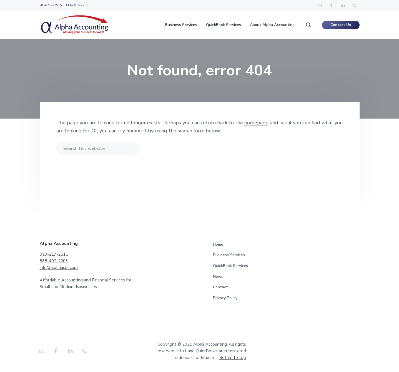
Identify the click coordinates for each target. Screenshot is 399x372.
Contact (220, 287)
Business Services (229, 255)
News (218, 276)
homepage (256, 122)
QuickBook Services (230, 265)
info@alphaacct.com (59, 267)
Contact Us (340, 24)
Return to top (232, 357)
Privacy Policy (225, 298)
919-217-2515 (51, 5)
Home (218, 244)
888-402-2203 (77, 5)
